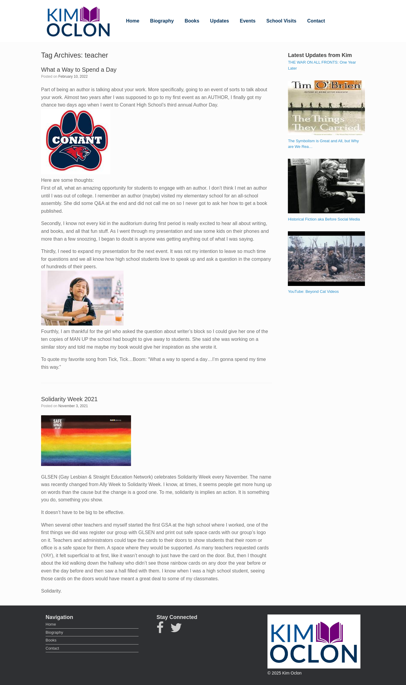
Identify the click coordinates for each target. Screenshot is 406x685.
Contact (316, 20)
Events (247, 20)
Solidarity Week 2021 (69, 399)
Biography (162, 20)
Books (192, 20)
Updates (219, 20)
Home (132, 20)
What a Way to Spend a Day (79, 69)
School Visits (281, 20)
